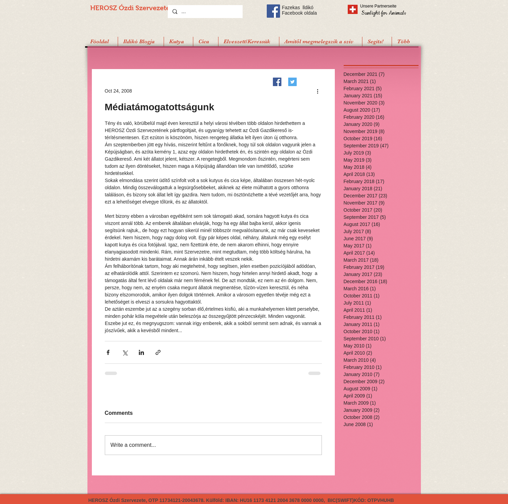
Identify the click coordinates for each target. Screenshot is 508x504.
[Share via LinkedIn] (141, 352)
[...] (204, 11)
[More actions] (318, 91)
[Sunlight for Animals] (383, 12)
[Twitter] (292, 82)
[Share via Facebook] (108, 352)
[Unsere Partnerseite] (388, 6)
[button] (377, 41)
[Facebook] (277, 82)
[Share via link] (158, 352)
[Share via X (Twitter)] (124, 352)
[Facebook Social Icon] (273, 11)
